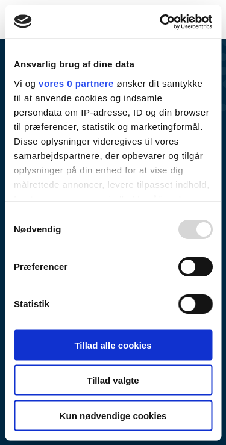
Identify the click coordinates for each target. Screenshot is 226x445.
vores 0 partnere (76, 83)
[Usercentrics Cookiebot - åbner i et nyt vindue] (161, 22)
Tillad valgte (113, 380)
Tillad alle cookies (112, 345)
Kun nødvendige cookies (113, 415)
